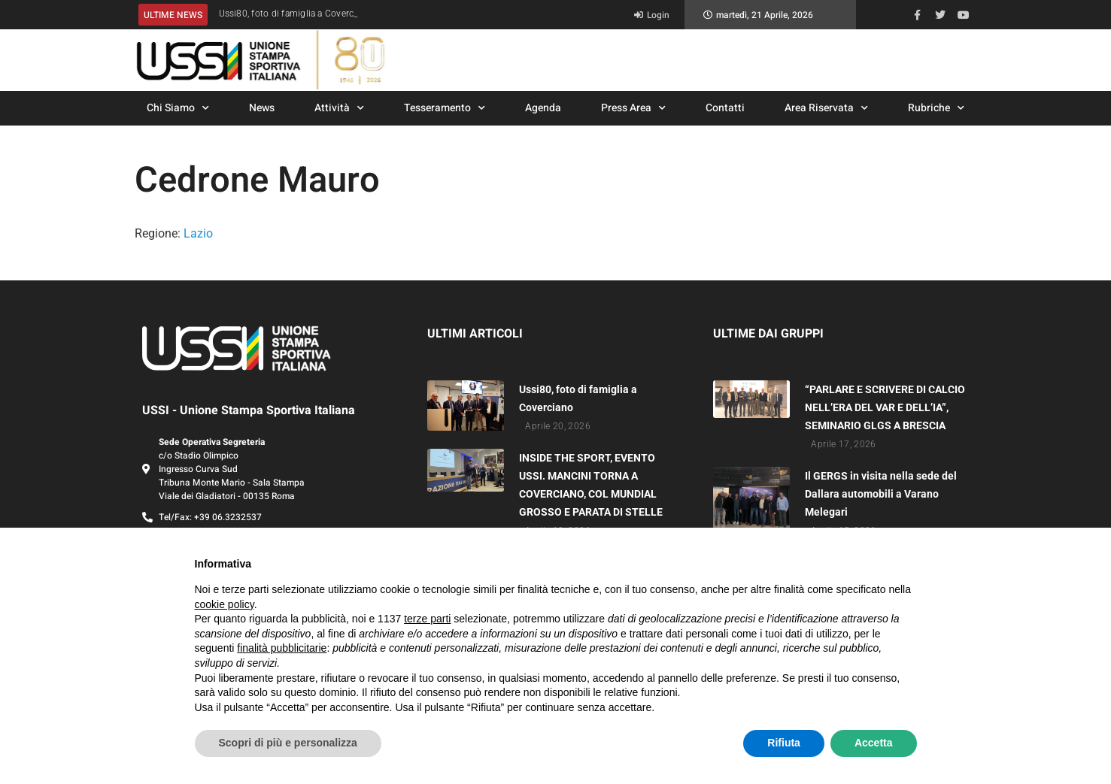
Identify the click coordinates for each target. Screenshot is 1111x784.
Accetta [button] (873, 743)
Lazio (198, 233)
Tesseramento (444, 108)
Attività (339, 108)
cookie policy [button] (224, 604)
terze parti (427, 619)
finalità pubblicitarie (281, 648)
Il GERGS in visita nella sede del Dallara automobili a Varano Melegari (881, 494)
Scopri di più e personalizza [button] (288, 743)
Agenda (543, 108)
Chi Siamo (178, 108)
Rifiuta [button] (783, 743)
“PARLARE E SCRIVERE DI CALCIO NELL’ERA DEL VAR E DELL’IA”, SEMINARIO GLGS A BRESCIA (885, 407)
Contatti (725, 108)
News (262, 108)
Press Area (633, 108)
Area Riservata (826, 108)
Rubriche (936, 108)
